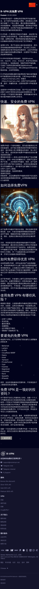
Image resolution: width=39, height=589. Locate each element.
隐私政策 (3, 522)
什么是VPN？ (5, 510)
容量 (2, 506)
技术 (23, 562)
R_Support (6, 472)
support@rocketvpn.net (11, 462)
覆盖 (2, 562)
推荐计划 (3, 544)
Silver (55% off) (6, 484)
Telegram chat (8, 466)
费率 (27, 562)
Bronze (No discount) (8, 481)
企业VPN (3, 537)
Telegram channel (9, 469)
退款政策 (3, 525)
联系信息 (3, 528)
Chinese (3, 568)
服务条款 (3, 518)
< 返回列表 (6, 438)
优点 (18, 562)
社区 (14, 562)
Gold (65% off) (5, 488)
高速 (2, 500)
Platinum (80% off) (7, 491)
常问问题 (8, 562)
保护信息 (3, 503)
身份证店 (3, 540)
